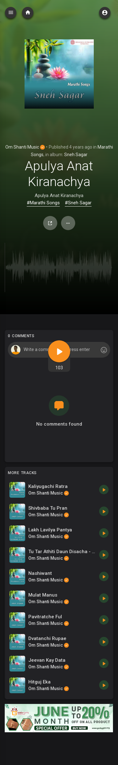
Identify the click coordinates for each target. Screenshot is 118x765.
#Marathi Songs (43, 203)
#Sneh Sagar (78, 203)
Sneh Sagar (75, 154)
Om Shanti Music (25, 147)
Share (50, 223)
